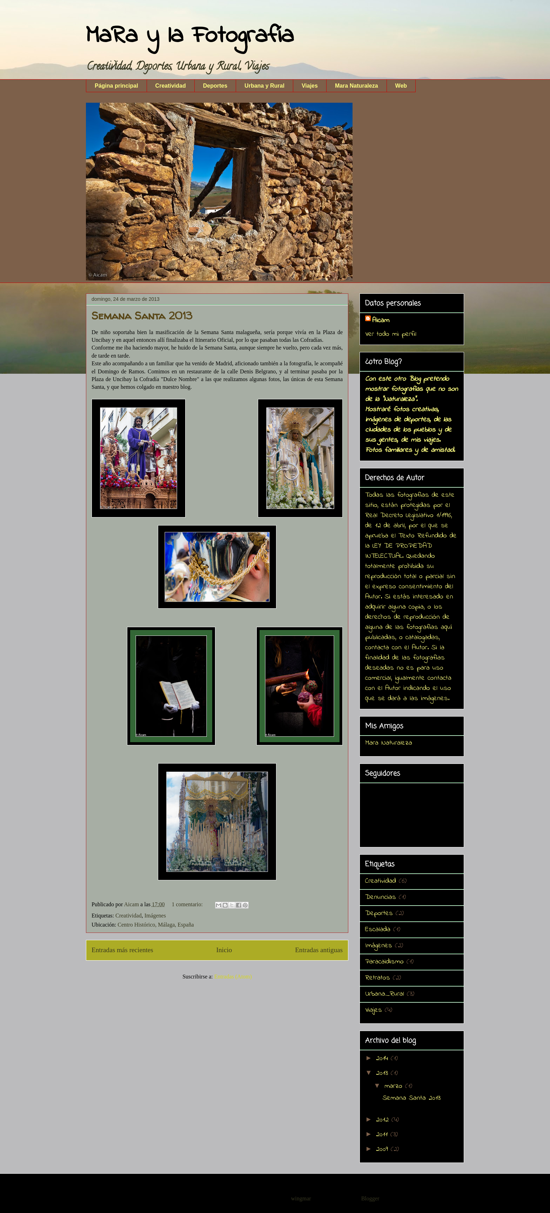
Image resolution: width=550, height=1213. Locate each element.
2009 (383, 1149)
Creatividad (170, 86)
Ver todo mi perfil (390, 334)
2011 (383, 1135)
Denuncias (380, 897)
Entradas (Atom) (233, 977)
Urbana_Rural (384, 994)
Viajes (310, 86)
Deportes (215, 86)
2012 (383, 1120)
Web (401, 86)
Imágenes (155, 916)
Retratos (377, 978)
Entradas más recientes (122, 950)
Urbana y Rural (264, 86)
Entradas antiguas (319, 950)
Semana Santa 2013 (142, 315)
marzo (394, 1086)
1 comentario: (188, 904)
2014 (383, 1058)
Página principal (116, 86)
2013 (383, 1073)
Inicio (224, 950)
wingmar (301, 1198)
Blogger (370, 1198)
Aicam (380, 321)
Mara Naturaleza (356, 86)
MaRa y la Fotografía (190, 36)
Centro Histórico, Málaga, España (156, 925)
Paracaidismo (384, 962)
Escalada (377, 929)
